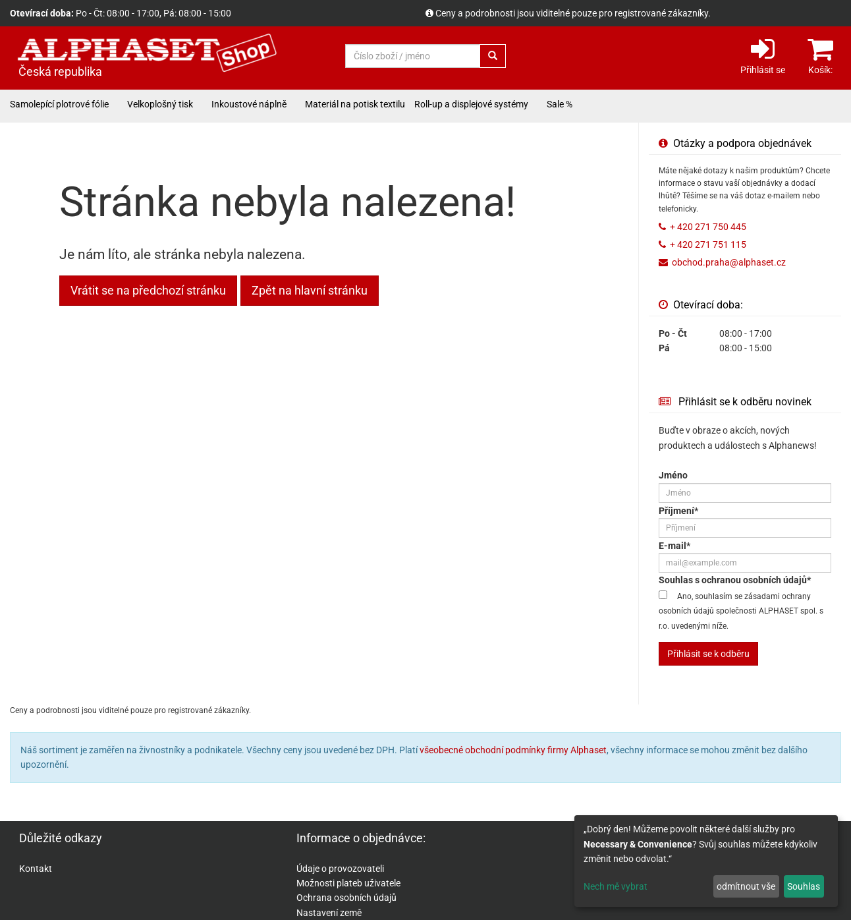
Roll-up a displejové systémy (471, 104)
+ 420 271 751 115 (708, 244)
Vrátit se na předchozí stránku (148, 290)
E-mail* (674, 545)
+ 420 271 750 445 (708, 226)
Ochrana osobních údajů (346, 897)
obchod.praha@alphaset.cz (729, 262)
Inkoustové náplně (249, 104)
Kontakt (35, 868)
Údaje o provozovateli (340, 868)
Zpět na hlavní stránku (310, 290)
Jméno (673, 475)
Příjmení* (678, 510)
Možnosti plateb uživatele (348, 883)
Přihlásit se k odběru (708, 653)
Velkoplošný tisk (160, 104)
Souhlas (803, 886)
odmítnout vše (746, 886)
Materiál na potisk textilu (355, 104)
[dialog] (706, 861)
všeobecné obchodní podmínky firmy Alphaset (513, 750)
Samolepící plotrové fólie (59, 104)
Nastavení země (329, 912)
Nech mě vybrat (615, 886)
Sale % (559, 104)
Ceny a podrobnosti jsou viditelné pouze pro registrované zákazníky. (573, 13)
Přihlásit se (762, 55)
